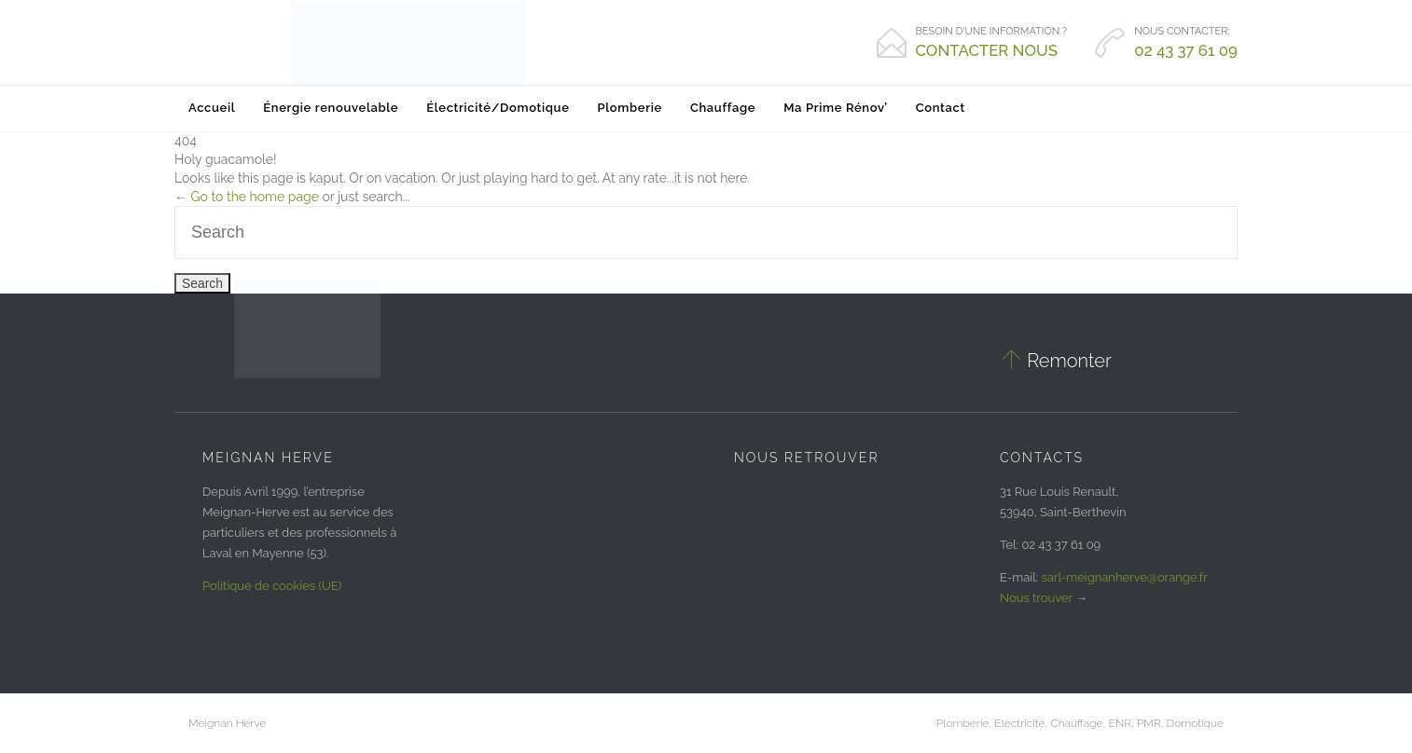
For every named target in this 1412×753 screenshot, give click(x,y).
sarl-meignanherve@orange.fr (1125, 577)
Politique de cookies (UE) (271, 586)
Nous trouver (1036, 598)
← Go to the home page (246, 196)
